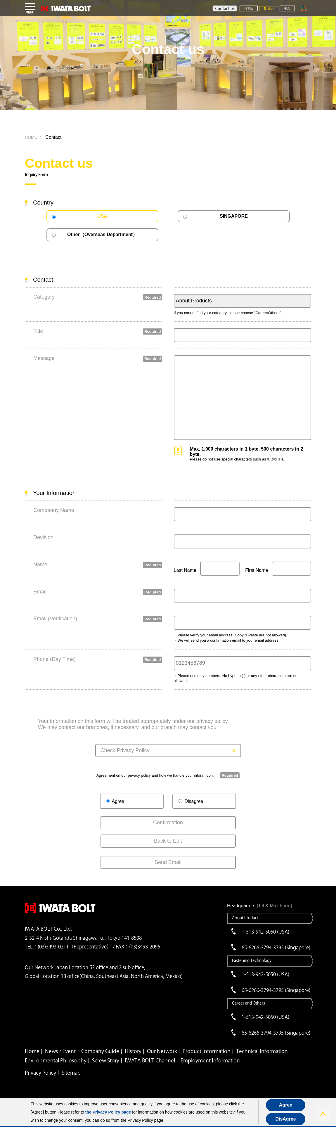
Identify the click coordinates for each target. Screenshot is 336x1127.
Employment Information (210, 1060)
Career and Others (248, 1003)
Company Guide (100, 1051)
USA (102, 216)
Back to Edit (168, 841)
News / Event (60, 1051)
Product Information (207, 1051)
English (268, 8)
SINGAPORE (234, 216)
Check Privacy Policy (125, 750)
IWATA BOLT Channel (150, 1060)
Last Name (185, 570)
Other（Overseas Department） (102, 234)
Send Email (168, 862)
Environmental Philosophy (55, 1060)
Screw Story (105, 1060)
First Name (256, 570)
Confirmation (168, 822)
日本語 (248, 8)
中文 (287, 8)
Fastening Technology (251, 960)
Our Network (162, 1051)
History (133, 1051)
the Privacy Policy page (108, 1112)
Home (32, 1051)
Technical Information (262, 1051)
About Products (246, 918)
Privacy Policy (40, 1072)
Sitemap (71, 1072)
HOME (31, 137)
